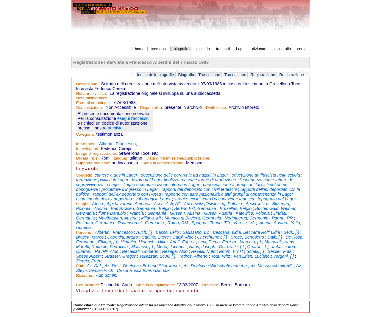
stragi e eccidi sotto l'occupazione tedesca (214, 199)
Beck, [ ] (291, 232)
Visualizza (88, 291)
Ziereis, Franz (89, 261)
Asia (158, 203)
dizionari (259, 49)
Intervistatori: (87, 148)
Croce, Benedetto (247, 237)
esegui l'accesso (133, 118)
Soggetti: (84, 175)
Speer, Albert (88, 256)
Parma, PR (282, 218)
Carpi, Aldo (183, 237)
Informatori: (86, 144)
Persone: (84, 232)
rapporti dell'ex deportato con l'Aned (127, 194)
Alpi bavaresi (119, 203)
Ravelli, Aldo (106, 251)
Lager (241, 49)
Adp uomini (106, 275)
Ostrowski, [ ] (231, 246)
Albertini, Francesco (114, 232)
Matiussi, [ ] (142, 246)
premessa (159, 49)
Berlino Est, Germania (195, 208)
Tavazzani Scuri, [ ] (157, 256)
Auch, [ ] (144, 232)
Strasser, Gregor (120, 256)
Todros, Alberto (193, 256)
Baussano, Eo (195, 232)
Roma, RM (178, 222)
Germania (156, 213)
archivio (115, 128)
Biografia (186, 74)
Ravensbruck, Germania (141, 222)
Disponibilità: (151, 107)
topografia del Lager (277, 199)
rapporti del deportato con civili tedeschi (199, 189)
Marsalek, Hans (279, 241)
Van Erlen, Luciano (252, 256)
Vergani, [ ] (283, 256)
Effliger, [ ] (107, 241)
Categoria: (85, 134)
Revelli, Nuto (203, 251)
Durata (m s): (88, 158)
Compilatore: (87, 285)
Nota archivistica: (91, 93)
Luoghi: (83, 204)
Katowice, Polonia (253, 213)
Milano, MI (151, 218)
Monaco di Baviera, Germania (192, 218)
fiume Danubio (112, 213)
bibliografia (282, 49)
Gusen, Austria (218, 213)
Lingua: (120, 158)
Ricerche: (85, 275)
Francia (136, 213)
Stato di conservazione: (163, 163)
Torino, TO (220, 222)
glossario (202, 49)
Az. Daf (94, 265)
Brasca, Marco (90, 237)
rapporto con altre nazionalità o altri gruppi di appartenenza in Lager (229, 194)
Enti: (80, 266)
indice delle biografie (155, 74)
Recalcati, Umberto (140, 251)
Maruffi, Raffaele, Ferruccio (102, 246)
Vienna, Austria (272, 222)
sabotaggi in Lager (153, 199)
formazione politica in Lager (102, 179)
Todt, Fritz (220, 256)
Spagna (198, 222)
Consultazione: (89, 107)
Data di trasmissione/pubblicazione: (178, 158)
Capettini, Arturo (122, 237)
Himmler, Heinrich (137, 241)
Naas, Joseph (202, 246)
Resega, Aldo (175, 251)
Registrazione (262, 74)
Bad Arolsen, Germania (133, 208)
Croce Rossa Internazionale (143, 270)
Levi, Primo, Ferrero (217, 241)
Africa (97, 203)
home (139, 49)
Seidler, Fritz (279, 251)
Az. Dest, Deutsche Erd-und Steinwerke (142, 265)
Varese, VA (243, 222)
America (142, 203)
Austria (100, 208)
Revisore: (210, 285)
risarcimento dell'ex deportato (104, 199)
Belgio (165, 208)
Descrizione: (87, 84)
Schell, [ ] (255, 251)
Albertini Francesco (117, 143)
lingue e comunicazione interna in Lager (161, 184)
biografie (181, 49)
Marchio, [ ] (250, 241)
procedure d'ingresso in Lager (130, 189)
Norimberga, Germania (246, 218)
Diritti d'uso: (216, 107)
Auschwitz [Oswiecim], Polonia (213, 203)
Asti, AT (173, 203)
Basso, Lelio (167, 232)
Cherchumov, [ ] (212, 237)
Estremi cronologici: (93, 102)
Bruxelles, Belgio (236, 208)
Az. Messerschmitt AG (271, 265)
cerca (301, 49)
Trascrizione (209, 74)
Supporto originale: (93, 163)
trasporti (223, 49)
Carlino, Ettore (155, 237)
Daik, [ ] (275, 237)
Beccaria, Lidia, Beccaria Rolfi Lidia (246, 232)
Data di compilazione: (155, 285)
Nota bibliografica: (92, 98)
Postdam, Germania (95, 222)
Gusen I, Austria (185, 213)
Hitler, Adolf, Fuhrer (176, 241)
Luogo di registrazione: (96, 153)
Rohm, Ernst (231, 251)
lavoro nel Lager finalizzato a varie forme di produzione (184, 179)
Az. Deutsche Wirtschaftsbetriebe (215, 265)
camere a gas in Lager (116, 175)
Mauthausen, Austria (118, 218)
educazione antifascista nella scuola (266, 175)
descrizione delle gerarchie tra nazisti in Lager (184, 175)
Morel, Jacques (171, 246)
